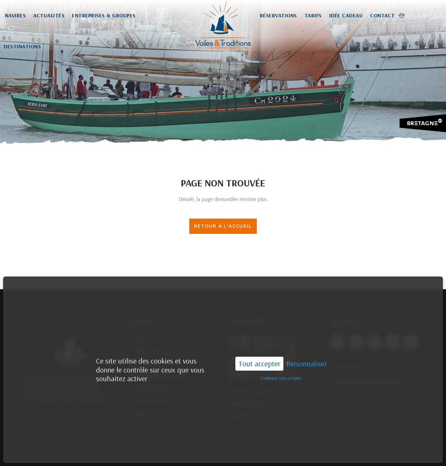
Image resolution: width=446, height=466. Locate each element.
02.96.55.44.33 (257, 454)
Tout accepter (259, 350)
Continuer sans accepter (281, 365)
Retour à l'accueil (223, 226)
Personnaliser (306, 350)
